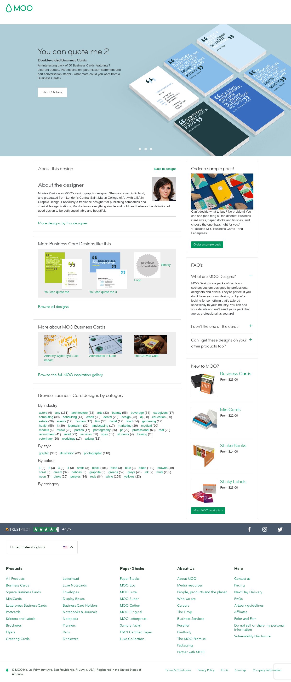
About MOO (186, 578)
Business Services (200, 20)
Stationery (133, 20)
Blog (222, 20)
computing (46, 417)
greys (131, 472)
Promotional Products (163, 20)
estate (43, 421)
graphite (95, 472)
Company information (267, 670)
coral (42, 472)
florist (113, 421)
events (61, 421)
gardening (149, 421)
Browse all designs (53, 306)
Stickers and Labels (20, 618)
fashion (81, 421)
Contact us (242, 578)
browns (162, 468)
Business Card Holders (80, 605)
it (58, 425)
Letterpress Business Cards (26, 605)
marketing (124, 425)
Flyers (10, 632)
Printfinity (184, 632)
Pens (66, 632)
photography (101, 430)
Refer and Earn (245, 618)
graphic (44, 453)
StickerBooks (233, 446)
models (44, 430)
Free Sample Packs (185, 6)
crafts (90, 417)
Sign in (226, 6)
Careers (183, 605)
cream (57, 472)
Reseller (183, 625)
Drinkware (70, 639)
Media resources (190, 585)
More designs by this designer (62, 223)
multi (159, 472)
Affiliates (240, 612)
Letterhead (71, 578)
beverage (137, 412)
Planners (69, 625)
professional (140, 430)
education (158, 417)
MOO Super (129, 599)
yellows (129, 476)
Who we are (186, 599)
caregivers (160, 412)
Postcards (43, 20)
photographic (93, 453)
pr (121, 430)
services (86, 434)
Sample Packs (130, 625)
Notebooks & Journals (80, 612)
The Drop (184, 612)
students (123, 434)
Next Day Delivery (248, 592)
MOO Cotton (130, 605)
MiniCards (230, 410)
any (57, 412)
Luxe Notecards (75, 585)
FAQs (238, 599)
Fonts (224, 670)
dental (107, 417)
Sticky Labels (233, 482)
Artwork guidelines (248, 605)
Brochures (14, 625)
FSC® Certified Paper (136, 632)
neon (42, 476)
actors (43, 412)
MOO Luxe (128, 592)
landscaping (100, 425)
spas (104, 434)
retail (67, 434)
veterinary (46, 438)
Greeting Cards (17, 639)
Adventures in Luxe (102, 356)
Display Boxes (74, 599)
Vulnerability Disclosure (252, 636)
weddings (68, 438)
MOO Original (131, 612)
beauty (116, 412)
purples (75, 476)
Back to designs (165, 169)
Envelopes (71, 592)
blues (142, 468)
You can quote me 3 (103, 292)
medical (146, 425)
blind (114, 468)
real (161, 430)
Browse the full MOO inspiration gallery (70, 374)
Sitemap (240, 670)
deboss (77, 472)
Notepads (70, 618)
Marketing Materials (104, 20)
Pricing (239, 585)
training (142, 434)
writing (89, 438)
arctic (80, 468)
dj (141, 417)
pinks (57, 476)
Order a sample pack (207, 244)
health (43, 425)
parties (79, 430)
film (97, 421)
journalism (75, 425)
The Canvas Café (146, 356)
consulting (70, 417)
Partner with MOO (191, 652)
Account (210, 6)
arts (100, 412)
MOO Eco (127, 585)
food (129, 421)
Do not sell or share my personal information (259, 627)
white (109, 476)
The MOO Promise (191, 639)
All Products (15, 578)
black (95, 468)
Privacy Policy (206, 670)
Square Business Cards (23, 592)
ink (147, 472)
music (61, 430)
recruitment (47, 434)
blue (128, 468)
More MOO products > (208, 510)
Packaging (185, 645)
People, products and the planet (202, 592)
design (126, 417)
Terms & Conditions (178, 670)
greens (113, 472)
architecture (79, 412)
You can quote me (56, 292)
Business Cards (18, 20)
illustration (67, 453)
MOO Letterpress (133, 618)
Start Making (52, 92)
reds (93, 476)
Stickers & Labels (70, 20)
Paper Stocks (129, 578)
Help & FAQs (241, 20)
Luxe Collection (132, 639)
